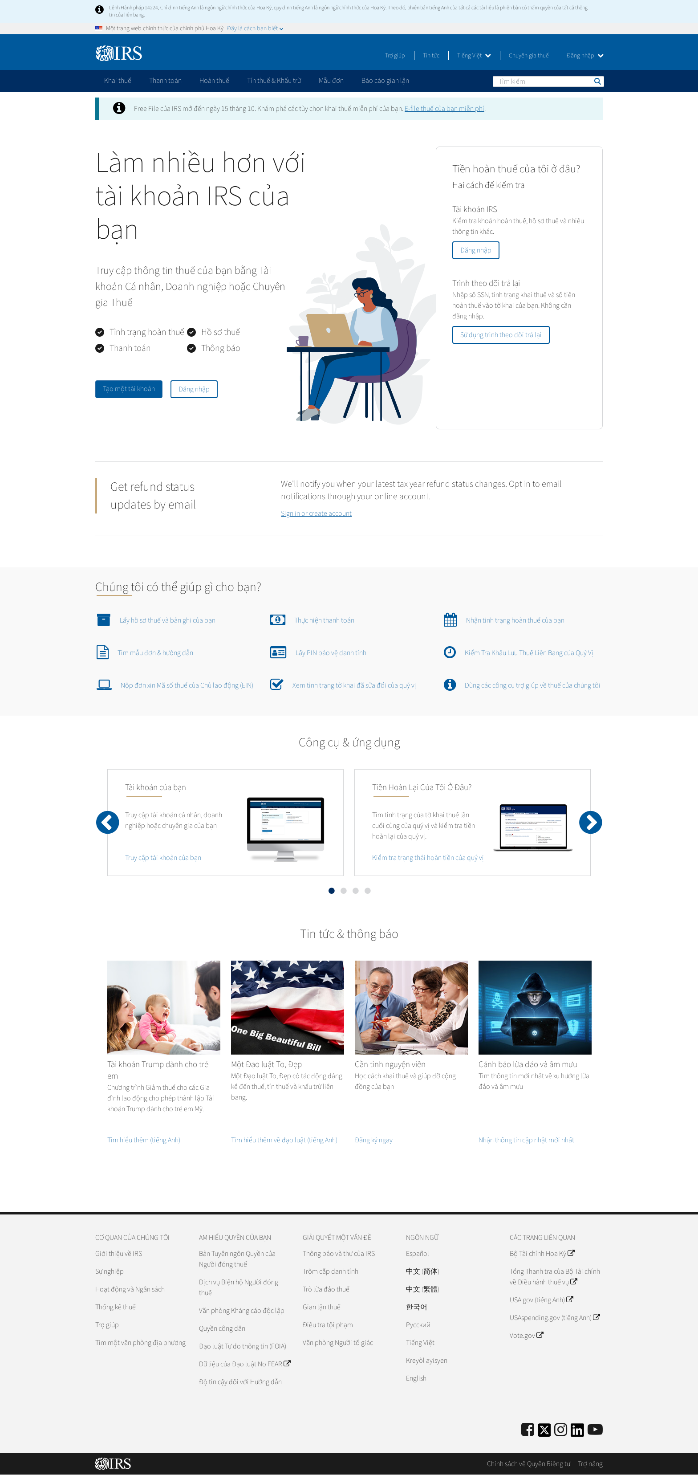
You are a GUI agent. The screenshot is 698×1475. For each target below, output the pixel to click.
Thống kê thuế (115, 1307)
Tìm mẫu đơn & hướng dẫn (145, 652)
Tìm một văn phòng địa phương (140, 1343)
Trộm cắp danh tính (330, 1271)
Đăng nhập (585, 55)
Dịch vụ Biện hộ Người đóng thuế (238, 1287)
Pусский (418, 1325)
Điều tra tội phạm (328, 1325)
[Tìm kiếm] (548, 81)
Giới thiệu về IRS (118, 1254)
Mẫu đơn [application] (331, 81)
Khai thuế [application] (117, 81)
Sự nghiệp (109, 1271)
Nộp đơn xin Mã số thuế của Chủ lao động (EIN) (175, 684)
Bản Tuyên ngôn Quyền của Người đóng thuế (237, 1259)
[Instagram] (560, 1430)
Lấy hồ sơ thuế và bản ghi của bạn (156, 619)
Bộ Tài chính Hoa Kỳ (542, 1254)
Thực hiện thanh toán (312, 619)
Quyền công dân (222, 1328)
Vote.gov (526, 1336)
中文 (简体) (422, 1271)
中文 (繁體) (422, 1289)
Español (417, 1254)
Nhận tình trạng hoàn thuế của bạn (504, 619)
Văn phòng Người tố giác (338, 1343)
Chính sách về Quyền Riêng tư (528, 1463)
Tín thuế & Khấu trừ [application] (274, 81)
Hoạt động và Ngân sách (130, 1289)
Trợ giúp (395, 55)
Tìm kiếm (597, 81)
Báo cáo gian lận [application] (385, 81)
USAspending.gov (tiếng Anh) (555, 1318)
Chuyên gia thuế (529, 55)
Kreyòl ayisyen (426, 1360)
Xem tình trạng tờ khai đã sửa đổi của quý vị (343, 684)
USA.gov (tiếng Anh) (541, 1300)
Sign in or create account (316, 513)
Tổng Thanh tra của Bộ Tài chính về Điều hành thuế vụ (555, 1277)
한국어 (416, 1307)
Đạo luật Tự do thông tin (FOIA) (242, 1346)
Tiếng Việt (474, 55)
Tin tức (431, 55)
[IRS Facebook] (527, 1430)
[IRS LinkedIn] (577, 1433)
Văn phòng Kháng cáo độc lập (241, 1311)
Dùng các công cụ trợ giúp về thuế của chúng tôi (522, 684)
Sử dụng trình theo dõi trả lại (501, 335)
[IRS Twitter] (544, 1433)
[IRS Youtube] (595, 1430)
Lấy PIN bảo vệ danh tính (318, 652)
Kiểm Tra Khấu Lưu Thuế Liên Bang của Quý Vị (518, 652)
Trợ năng (590, 1463)
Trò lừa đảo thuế (326, 1289)
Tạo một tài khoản (129, 389)
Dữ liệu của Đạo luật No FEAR (244, 1364)
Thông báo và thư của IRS (339, 1254)
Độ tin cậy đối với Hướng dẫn (240, 1382)
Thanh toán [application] (165, 81)
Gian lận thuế (322, 1307)
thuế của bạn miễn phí (444, 109)
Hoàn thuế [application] (214, 81)
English (416, 1378)
